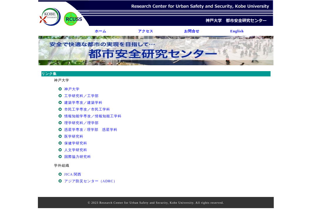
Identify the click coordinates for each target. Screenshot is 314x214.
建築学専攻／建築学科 (83, 103)
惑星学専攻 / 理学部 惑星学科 (90, 130)
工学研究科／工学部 (81, 96)
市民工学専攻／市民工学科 (87, 109)
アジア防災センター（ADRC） (90, 181)
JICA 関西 (73, 174)
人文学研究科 (75, 150)
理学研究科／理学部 (81, 123)
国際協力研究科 (77, 157)
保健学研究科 (75, 143)
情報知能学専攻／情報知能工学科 (93, 116)
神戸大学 (72, 89)
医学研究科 (73, 136)
